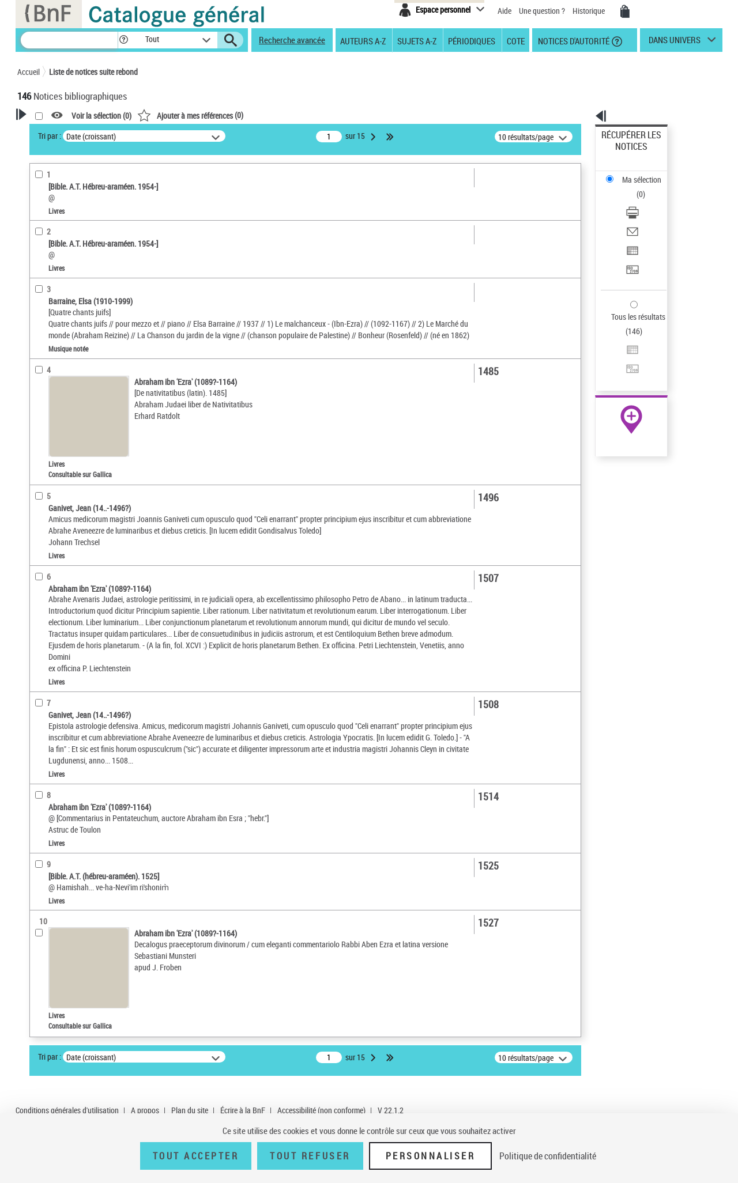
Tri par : (197, 135)
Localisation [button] (51, 310)
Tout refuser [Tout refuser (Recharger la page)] (310, 1156)
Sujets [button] (40, 406)
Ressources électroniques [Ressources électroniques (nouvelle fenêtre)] (625, 365)
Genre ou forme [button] (56, 445)
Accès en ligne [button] (54, 221)
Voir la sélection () (250, 115)
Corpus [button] (41, 483)
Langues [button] (44, 368)
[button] (123, 40)
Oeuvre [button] (41, 329)
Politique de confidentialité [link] (547, 1156)
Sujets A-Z (416, 40)
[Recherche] (69, 40)
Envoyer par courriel (635, 187)
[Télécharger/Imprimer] (647, 173)
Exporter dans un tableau (643, 200)
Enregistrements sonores (72, 275)
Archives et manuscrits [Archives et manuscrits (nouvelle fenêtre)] (621, 352)
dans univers (675, 43)
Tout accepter (196, 1156)
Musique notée (57, 293)
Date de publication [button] (63, 387)
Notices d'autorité (572, 40)
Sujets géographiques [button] (68, 425)
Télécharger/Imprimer (637, 173)
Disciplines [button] (49, 502)
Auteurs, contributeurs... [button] (72, 348)
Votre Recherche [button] (64, 133)
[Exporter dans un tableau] (647, 201)
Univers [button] (42, 464)
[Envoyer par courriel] (647, 187)
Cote (516, 40)
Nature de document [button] (65, 240)
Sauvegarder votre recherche (89, 178)
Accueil (28, 71)
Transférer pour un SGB (640, 214)
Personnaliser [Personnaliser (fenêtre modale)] (431, 1156)
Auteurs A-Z (363, 40)
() (338, 114)
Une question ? (542, 10)
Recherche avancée (292, 40)
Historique (590, 10)
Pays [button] (37, 521)
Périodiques (471, 40)
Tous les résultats (631, 246)
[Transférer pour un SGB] (647, 215)
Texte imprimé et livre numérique (87, 258)
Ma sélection (623, 153)
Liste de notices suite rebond (93, 71)
